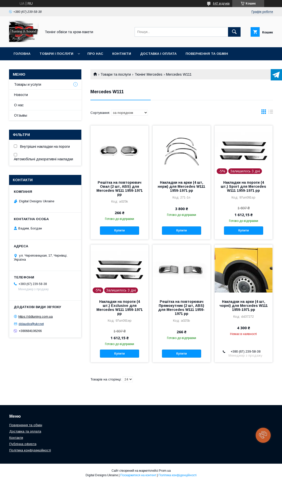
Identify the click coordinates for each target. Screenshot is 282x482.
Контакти (121, 54)
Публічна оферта (22, 444)
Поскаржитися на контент (138, 475)
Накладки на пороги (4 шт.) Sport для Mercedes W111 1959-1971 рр (243, 186)
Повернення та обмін (207, 54)
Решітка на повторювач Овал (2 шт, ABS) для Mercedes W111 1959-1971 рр (119, 188)
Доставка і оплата (158, 54)
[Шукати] (234, 32)
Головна (22, 54)
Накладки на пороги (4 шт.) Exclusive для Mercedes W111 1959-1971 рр (119, 308)
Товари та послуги (115, 74)
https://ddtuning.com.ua (35, 316)
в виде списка (270, 112)
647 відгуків (221, 3)
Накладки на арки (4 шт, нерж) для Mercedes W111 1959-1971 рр (181, 186)
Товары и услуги (27, 84)
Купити (119, 230)
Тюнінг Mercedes (148, 74)
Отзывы (20, 115)
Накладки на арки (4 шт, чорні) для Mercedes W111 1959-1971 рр (243, 306)
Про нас (95, 54)
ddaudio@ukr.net (31, 324)
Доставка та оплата (25, 431)
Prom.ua (165, 470)
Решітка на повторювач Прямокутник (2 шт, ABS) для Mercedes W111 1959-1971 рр (181, 308)
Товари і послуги (56, 54)
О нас (19, 105)
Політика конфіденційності (30, 450)
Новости (21, 95)
